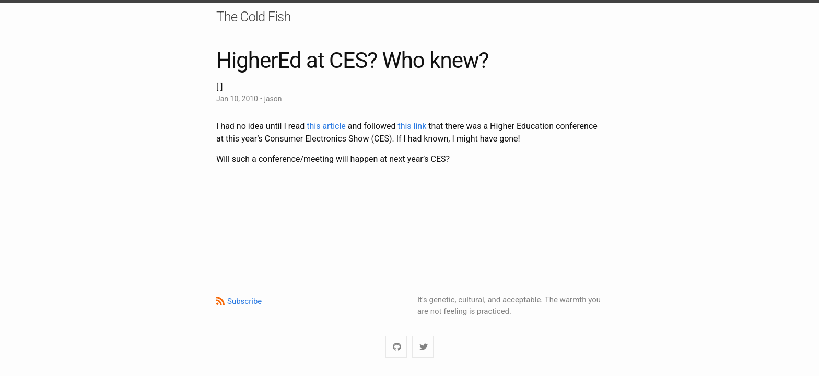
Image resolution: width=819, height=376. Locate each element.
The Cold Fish (253, 17)
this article (326, 126)
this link (411, 126)
